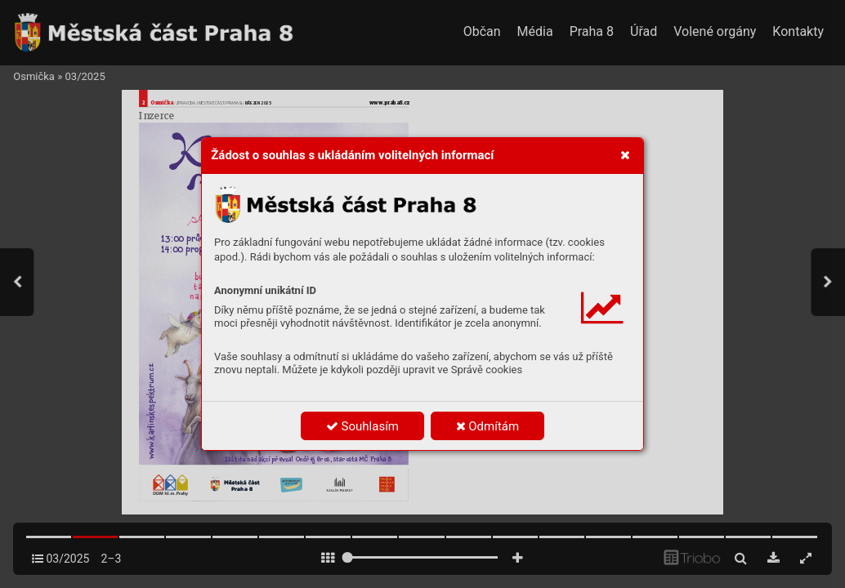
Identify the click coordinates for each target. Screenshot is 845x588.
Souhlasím (362, 426)
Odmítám (488, 426)
